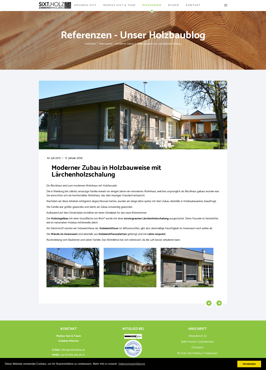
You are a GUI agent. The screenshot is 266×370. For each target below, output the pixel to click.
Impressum (211, 353)
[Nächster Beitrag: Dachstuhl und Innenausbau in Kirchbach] (219, 303)
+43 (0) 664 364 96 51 (72, 355)
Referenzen (152, 5)
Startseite (90, 44)
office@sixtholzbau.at (73, 350)
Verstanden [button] (249, 364)
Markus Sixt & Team (119, 5)
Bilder (173, 5)
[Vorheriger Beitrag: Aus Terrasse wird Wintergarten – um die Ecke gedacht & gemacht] (209, 303)
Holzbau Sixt (85, 5)
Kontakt (193, 5)
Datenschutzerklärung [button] (132, 363)
